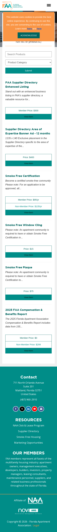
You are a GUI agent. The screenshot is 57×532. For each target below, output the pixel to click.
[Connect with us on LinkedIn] (28, 409)
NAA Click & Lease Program (28, 425)
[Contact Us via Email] (41, 409)
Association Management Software (28, 511)
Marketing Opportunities (28, 442)
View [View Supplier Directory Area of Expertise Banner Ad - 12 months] (28, 163)
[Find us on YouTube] (34, 409)
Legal (36, 525)
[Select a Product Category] (28, 62)
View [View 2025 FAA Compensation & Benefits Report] (28, 350)
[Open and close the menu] (38, 5)
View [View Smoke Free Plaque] (28, 297)
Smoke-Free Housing (29, 437)
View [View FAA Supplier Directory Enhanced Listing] (28, 116)
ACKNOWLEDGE (29, 35)
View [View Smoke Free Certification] (28, 212)
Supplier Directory (28, 431)
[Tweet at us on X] (22, 409)
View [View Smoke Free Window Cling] (28, 255)
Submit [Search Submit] (28, 70)
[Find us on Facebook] (16, 409)
